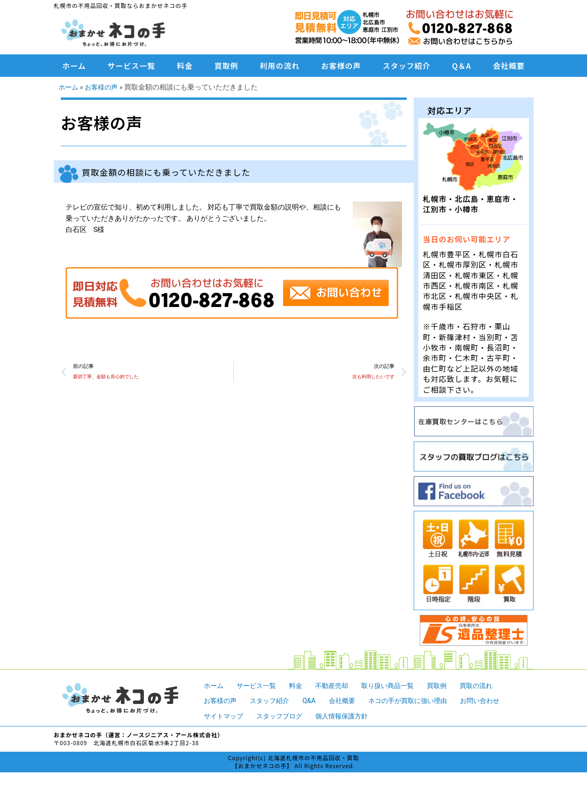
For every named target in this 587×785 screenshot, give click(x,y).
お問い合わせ (494, 700)
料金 (185, 65)
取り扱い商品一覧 (397, 685)
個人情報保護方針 (349, 716)
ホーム (74, 65)
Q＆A (461, 65)
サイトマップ (225, 716)
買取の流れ (489, 685)
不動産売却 (338, 685)
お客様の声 (341, 65)
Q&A (314, 700)
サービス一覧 (132, 65)
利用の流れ (280, 65)
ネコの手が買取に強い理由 (418, 700)
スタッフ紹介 (407, 65)
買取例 (226, 65)
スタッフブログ (283, 716)
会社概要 (509, 65)
